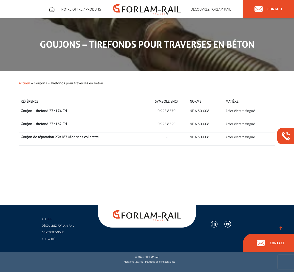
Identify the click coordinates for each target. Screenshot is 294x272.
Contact (268, 9)
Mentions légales (133, 261)
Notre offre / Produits (81, 9)
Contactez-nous (53, 232)
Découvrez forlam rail (211, 9)
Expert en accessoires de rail (51, 9)
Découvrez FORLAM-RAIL (58, 225)
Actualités (49, 239)
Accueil (24, 83)
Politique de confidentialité (160, 261)
